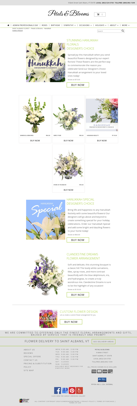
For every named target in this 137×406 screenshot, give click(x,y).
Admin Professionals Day (25, 25)
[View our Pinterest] (72, 393)
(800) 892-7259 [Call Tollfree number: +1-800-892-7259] (106, 362)
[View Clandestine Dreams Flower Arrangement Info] (46, 274)
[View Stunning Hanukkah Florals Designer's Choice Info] (46, 63)
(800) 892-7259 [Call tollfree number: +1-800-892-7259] (129, 3)
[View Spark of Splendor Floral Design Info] (68, 164)
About (114, 25)
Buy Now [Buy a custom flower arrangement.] (71, 322)
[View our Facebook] (57, 393)
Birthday (55, 25)
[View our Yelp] (79, 393)
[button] (100, 14)
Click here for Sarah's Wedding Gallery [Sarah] (68, 396)
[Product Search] (109, 31)
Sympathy (70, 25)
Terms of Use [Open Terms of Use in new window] (75, 403)
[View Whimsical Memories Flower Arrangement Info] (35, 114)
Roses (44, 25)
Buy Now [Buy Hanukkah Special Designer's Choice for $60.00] (77, 240)
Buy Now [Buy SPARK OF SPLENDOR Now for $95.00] (68, 189)
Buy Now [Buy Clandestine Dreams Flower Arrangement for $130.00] (77, 294)
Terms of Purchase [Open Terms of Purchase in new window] (105, 401)
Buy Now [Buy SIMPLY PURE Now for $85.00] (68, 140)
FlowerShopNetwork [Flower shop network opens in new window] (70, 401)
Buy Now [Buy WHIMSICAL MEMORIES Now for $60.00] (35, 140)
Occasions (85, 25)
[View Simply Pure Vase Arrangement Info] (68, 114)
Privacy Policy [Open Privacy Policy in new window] (88, 401)
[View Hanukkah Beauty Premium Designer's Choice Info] (102, 114)
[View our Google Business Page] (64, 393)
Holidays (101, 25)
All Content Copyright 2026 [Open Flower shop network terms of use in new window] (47, 401)
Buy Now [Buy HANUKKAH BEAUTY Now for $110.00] (102, 140)
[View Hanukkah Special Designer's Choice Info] (46, 220)
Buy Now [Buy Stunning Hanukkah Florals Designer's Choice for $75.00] (77, 85)
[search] (123, 31)
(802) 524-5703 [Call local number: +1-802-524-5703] (108, 3)
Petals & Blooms (68, 14)
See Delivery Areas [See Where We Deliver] (103, 341)
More (126, 25)
